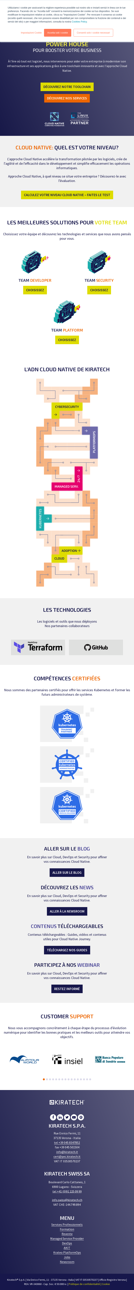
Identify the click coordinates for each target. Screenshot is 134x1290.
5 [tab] (56, 1079)
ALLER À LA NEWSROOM (67, 911)
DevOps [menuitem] (67, 1243)
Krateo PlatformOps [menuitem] (67, 1252)
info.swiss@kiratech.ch (67, 1200)
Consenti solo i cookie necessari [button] (93, 32)
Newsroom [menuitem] (67, 1262)
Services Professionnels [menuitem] (67, 1224)
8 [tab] (65, 1079)
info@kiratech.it (67, 1152)
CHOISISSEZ (35, 290)
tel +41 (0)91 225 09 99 (67, 1191)
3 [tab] (50, 1079)
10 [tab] (72, 1079)
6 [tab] (59, 1079)
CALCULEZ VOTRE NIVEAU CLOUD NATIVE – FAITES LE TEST (67, 195)
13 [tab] (81, 1079)
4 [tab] (53, 1079)
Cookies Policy (79, 21)
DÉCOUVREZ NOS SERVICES (67, 98)
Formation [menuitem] (67, 1229)
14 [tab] (84, 1079)
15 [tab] (87, 1079)
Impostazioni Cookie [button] (31, 32)
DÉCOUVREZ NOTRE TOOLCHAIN (67, 86)
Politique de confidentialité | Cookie (89, 1284)
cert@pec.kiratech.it (67, 1156)
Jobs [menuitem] (67, 1257)
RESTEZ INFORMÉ (67, 989)
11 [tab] (75, 1079)
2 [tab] (47, 1079)
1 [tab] (44, 1079)
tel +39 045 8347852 (67, 1142)
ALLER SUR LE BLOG (67, 872)
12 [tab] (78, 1079)
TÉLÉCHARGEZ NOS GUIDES (67, 950)
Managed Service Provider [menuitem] (67, 1238)
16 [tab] (90, 1079)
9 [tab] (69, 1079)
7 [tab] (62, 1079)
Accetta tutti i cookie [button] (57, 32)
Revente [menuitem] (67, 1234)
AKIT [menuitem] (67, 1248)
